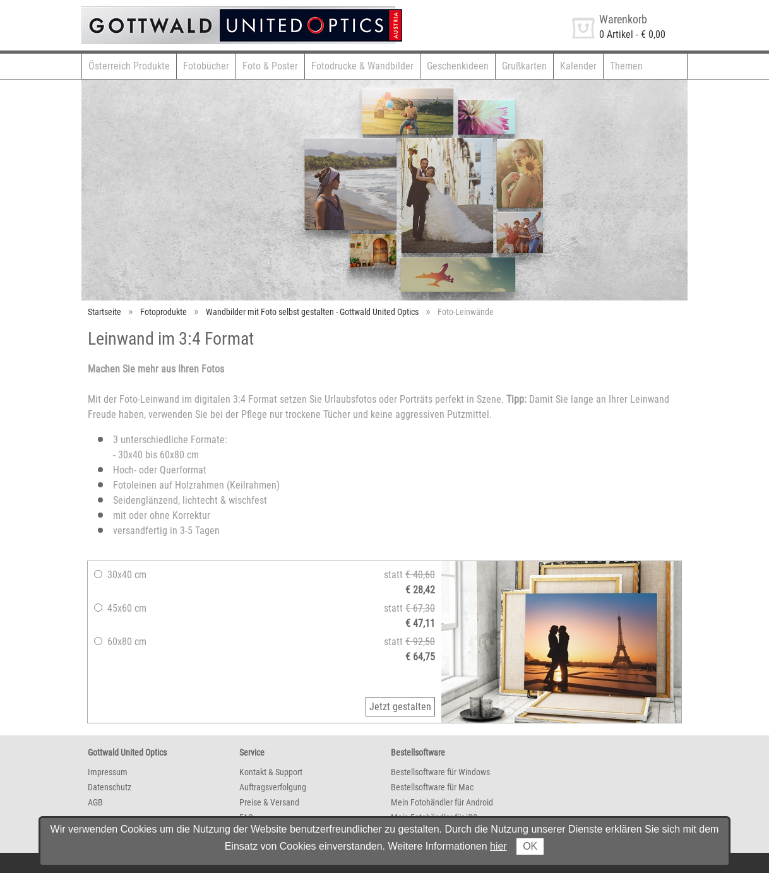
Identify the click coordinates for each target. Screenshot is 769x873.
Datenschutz (109, 787)
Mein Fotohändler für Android (442, 802)
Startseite (104, 312)
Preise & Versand (269, 802)
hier (498, 846)
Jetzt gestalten (400, 707)
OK (530, 846)
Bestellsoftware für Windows (440, 772)
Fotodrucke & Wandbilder (362, 66)
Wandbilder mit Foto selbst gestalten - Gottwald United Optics (312, 312)
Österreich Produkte (129, 66)
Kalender (578, 66)
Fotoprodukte (163, 312)
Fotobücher (206, 66)
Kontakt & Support (270, 772)
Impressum (108, 772)
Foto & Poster (270, 66)
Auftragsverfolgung (272, 787)
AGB (95, 802)
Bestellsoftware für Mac (432, 787)
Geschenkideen (458, 66)
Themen (626, 66)
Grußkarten (524, 66)
